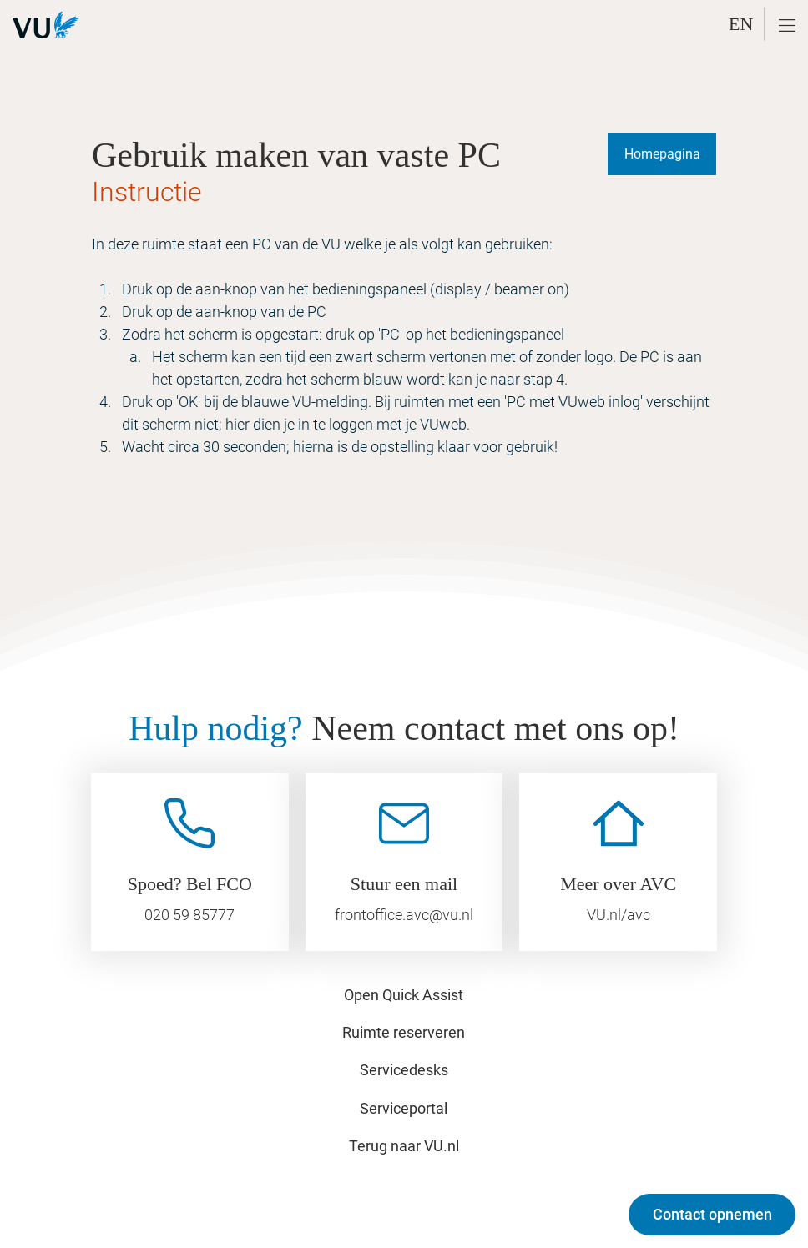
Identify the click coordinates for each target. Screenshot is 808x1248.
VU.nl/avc (618, 914)
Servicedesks (404, 1070)
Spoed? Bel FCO (190, 883)
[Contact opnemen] (712, 1214)
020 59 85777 (189, 914)
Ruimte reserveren (403, 1032)
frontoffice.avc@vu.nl (404, 914)
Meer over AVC (618, 883)
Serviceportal (403, 1108)
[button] (787, 25)
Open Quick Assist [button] (403, 995)
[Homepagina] (662, 154)
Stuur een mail (404, 883)
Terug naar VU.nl (404, 1146)
